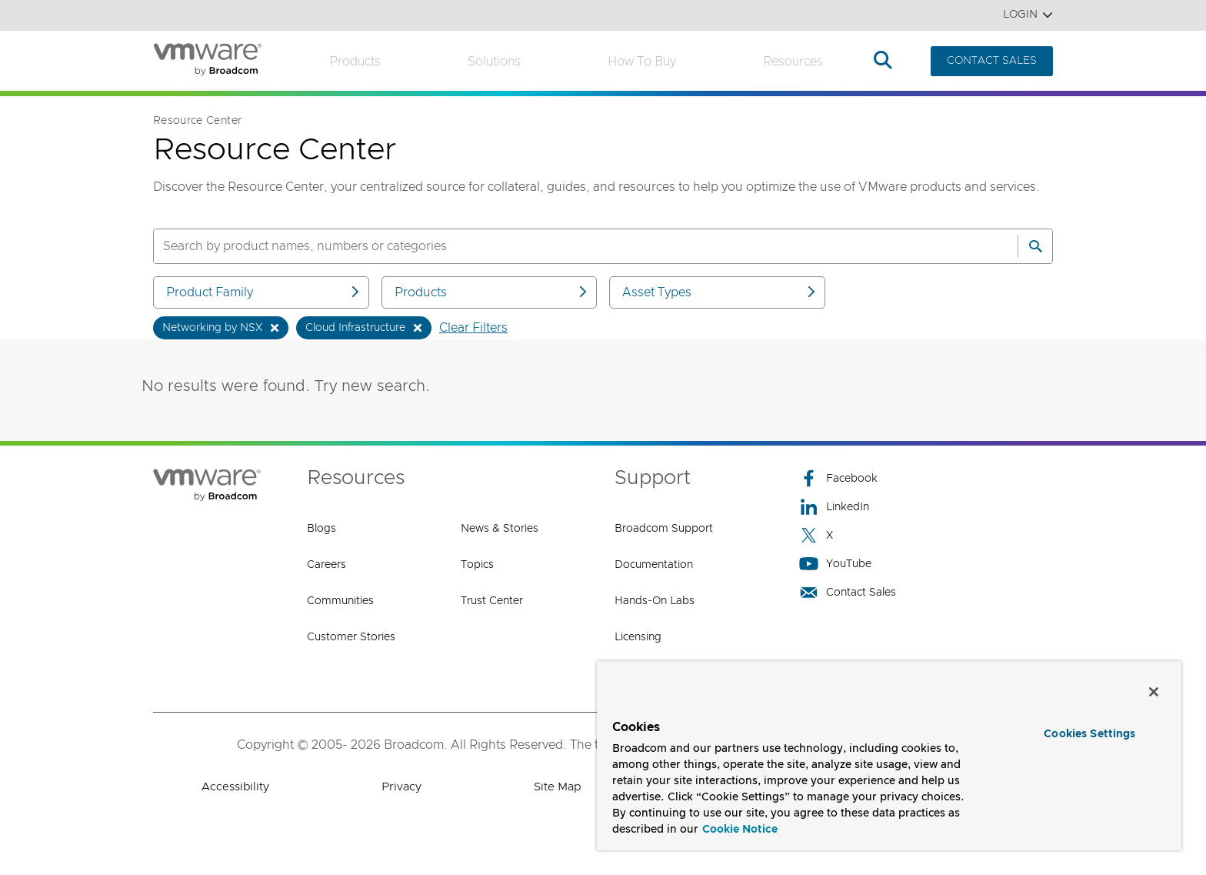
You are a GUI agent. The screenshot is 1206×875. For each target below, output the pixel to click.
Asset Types (720, 292)
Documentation (654, 564)
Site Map (557, 787)
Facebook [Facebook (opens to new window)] (838, 478)
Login (1028, 15)
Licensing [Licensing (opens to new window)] (638, 637)
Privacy (401, 787)
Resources (793, 61)
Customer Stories (351, 637)
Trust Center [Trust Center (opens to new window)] (492, 601)
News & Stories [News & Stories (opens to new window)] (499, 528)
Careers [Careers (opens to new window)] (326, 564)
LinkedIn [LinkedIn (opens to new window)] (834, 506)
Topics (477, 564)
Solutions (494, 61)
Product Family (263, 292)
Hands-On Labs (655, 601)
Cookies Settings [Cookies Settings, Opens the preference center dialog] (1089, 734)
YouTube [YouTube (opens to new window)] (835, 563)
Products (355, 61)
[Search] (1035, 246)
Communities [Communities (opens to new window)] (340, 601)
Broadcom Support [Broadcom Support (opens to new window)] (664, 528)
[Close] (1154, 692)
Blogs (321, 528)
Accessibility (235, 787)
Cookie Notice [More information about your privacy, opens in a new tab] (740, 829)
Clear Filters (473, 328)
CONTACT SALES (992, 60)
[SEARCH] (569, 246)
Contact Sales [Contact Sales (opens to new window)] (847, 592)
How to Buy (642, 61)
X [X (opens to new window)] (816, 535)
